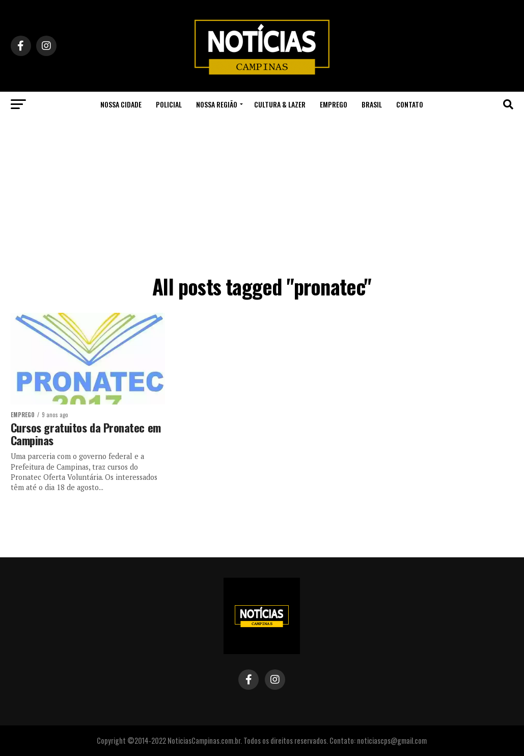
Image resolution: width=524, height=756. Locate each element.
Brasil (372, 104)
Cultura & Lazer (280, 104)
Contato (409, 104)
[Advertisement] (262, 193)
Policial (169, 104)
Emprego (333, 104)
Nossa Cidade (121, 104)
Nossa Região (216, 104)
